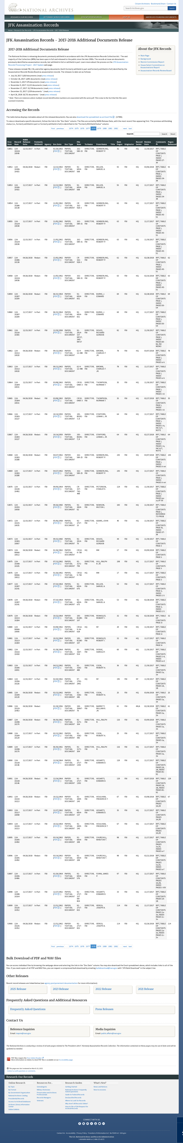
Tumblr (91, 1123)
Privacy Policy (82, 1133)
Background (146, 59)
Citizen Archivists (142, 3)
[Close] (180, 1119)
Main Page (145, 55)
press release (47, 75)
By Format (12, 1090)
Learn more (161, 1138)
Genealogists (42, 1087)
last (130, 128)
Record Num (17, 143)
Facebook (79, 1123)
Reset (173, 134)
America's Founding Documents (161, 17)
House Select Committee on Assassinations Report (153, 66)
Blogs (99, 1123)
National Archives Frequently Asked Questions (76, 1091)
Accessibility (70, 1133)
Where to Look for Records (75, 1100)
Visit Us (126, 17)
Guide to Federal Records (74, 1094)
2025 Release (18, 989)
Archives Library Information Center (19, 1105)
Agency (48, 144)
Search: (130, 134)
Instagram (87, 1123)
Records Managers (44, 1097)
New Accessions (100, 1090)
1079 (99, 128)
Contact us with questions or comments (21, 1071)
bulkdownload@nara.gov (106, 968)
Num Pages (119, 143)
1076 (82, 128)
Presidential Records (16, 1098)
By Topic (11, 1087)
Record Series (139, 143)
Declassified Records (73, 1097)
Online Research (16, 1083)
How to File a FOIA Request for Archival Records (76, 1107)
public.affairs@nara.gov (111, 1033)
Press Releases (104, 1009)
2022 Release (103, 989)
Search (172, 8)
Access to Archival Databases (19, 1101)
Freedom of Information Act (98, 1133)
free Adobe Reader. (35, 1058)
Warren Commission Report (152, 62)
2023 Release (61, 989)
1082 (116, 128)
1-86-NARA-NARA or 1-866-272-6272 (91, 1139)
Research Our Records (22, 17)
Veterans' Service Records (57, 17)
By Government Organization (19, 1092)
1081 (110, 128)
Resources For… (45, 1083)
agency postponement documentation (61, 983)
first (53, 128)
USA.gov (123, 1133)
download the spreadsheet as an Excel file (94, 117)
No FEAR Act (114, 1133)
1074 (71, 128)
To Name (89, 144)
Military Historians (43, 1090)
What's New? (100, 1083)
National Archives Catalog (18, 1095)
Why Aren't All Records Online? (76, 1103)
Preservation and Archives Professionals (47, 1093)
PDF (55, 151)
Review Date (147, 143)
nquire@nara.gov (23, 1033)
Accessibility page (66, 1060)
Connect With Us (91, 1119)
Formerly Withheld (38, 143)
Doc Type (69, 144)
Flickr (103, 1123)
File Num (79, 143)
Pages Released (172, 143)
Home (10, 30)
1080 (105, 128)
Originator (129, 144)
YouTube (95, 1123)
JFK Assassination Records (43, 30)
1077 (88, 128)
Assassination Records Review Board (156, 70)
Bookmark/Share (158, 3)
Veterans (40, 1100)
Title (112, 144)
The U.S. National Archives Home (40, 7)
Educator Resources (91, 17)
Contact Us (171, 3)
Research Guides (73, 1083)
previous (60, 128)
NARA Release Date (26, 141)
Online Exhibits (13, 1109)
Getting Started (71, 1087)
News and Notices (100, 1087)
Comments (161, 143)
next (125, 128)
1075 (77, 128)
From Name (101, 144)
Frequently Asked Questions (27, 1009)
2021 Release (146, 989)
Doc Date (57, 144)
